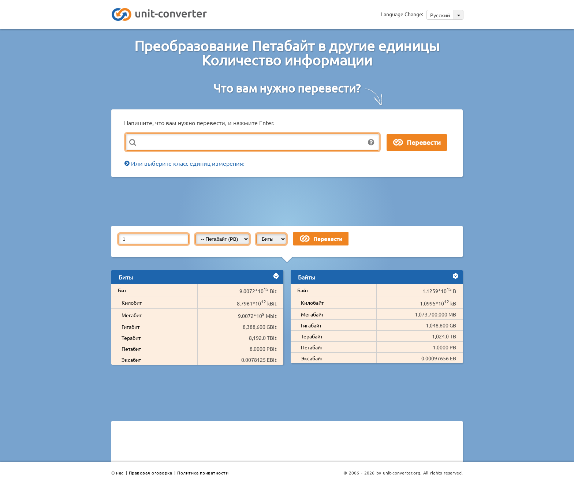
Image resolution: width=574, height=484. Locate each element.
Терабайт (312, 336)
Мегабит (132, 315)
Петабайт (312, 347)
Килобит (132, 302)
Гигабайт (311, 325)
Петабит (131, 348)
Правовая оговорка (150, 473)
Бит (122, 290)
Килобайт (312, 302)
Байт (302, 290)
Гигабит (130, 326)
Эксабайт (312, 358)
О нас (117, 473)
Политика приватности (202, 473)
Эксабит (131, 359)
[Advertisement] (288, 200)
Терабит (131, 337)
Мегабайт (312, 314)
